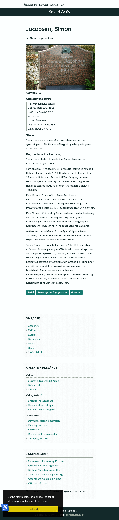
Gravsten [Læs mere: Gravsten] (33, 429)
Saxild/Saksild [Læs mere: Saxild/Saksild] (35, 352)
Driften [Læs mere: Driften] (32, 330)
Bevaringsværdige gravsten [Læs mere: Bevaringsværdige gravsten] (44, 420)
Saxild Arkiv (59, 12)
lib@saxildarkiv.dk (75, 515)
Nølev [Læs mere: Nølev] (31, 343)
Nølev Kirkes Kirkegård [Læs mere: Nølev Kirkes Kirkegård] (41, 405)
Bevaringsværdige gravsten (52, 292)
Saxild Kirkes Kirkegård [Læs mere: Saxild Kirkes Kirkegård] (41, 409)
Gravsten (76, 292)
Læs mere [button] (41, 501)
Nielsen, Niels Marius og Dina (44, 470)
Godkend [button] (33, 509)
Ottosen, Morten (37, 483)
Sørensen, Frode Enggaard (43, 465)
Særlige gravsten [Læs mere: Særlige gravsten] (38, 438)
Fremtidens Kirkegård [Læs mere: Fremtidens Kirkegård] (40, 400)
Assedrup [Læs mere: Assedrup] (33, 326)
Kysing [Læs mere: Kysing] (32, 334)
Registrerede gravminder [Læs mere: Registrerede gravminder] (42, 434)
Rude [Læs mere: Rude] (31, 348)
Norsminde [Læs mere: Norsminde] (34, 339)
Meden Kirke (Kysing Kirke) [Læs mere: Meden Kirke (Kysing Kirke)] (44, 380)
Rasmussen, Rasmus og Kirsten (46, 461)
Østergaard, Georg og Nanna (44, 479)
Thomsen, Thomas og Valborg (45, 474)
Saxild (31, 292)
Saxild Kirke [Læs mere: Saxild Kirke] (34, 389)
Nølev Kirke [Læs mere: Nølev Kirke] (35, 385)
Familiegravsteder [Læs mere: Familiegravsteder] (38, 425)
